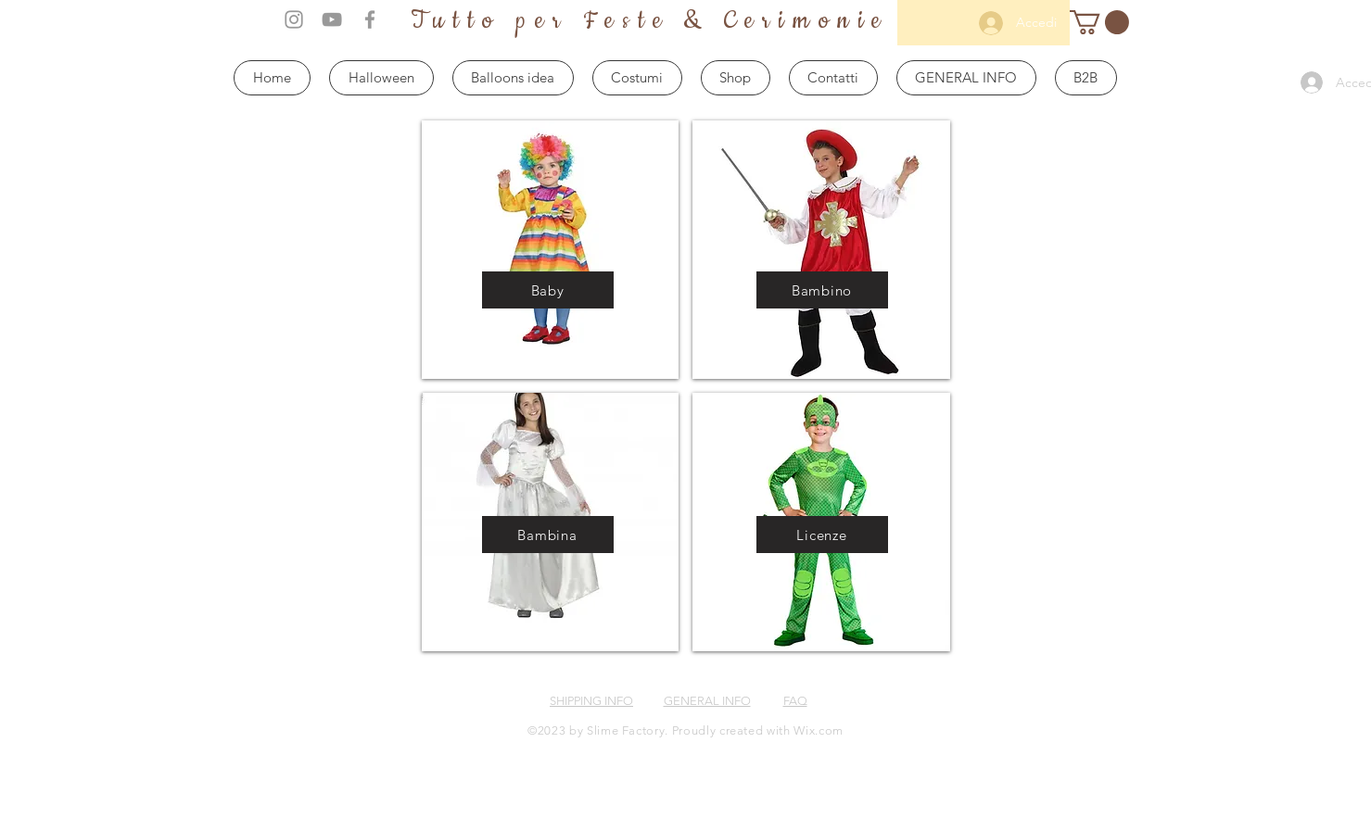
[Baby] (548, 289)
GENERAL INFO (707, 701)
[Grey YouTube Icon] (332, 19)
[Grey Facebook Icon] (370, 19)
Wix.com (818, 730)
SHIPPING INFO (591, 701)
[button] (1099, 22)
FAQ (795, 701)
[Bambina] (548, 534)
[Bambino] (822, 289)
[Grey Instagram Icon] (294, 19)
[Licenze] (822, 534)
